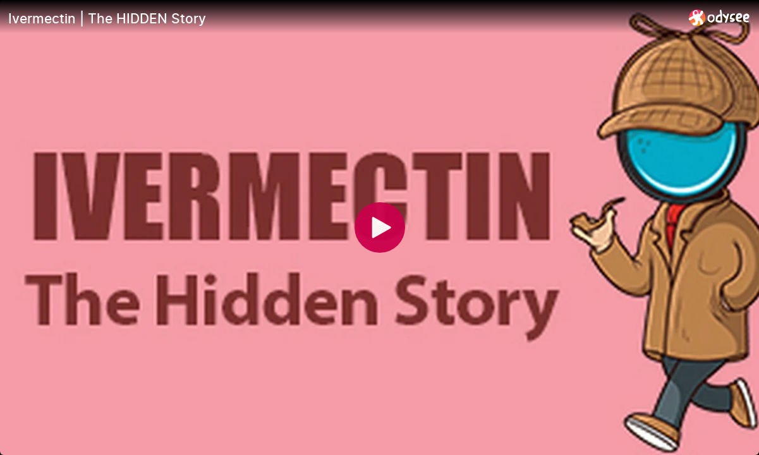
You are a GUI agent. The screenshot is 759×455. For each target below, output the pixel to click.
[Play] (380, 227)
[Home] (719, 17)
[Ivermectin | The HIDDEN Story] (343, 18)
